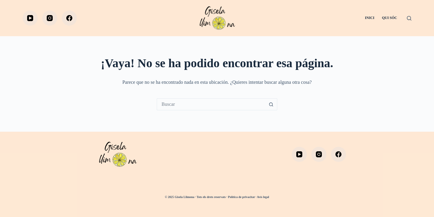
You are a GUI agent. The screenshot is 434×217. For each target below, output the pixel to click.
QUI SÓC (389, 18)
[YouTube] (30, 18)
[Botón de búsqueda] (271, 104)
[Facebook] (69, 18)
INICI (369, 18)
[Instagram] (49, 18)
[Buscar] (409, 18)
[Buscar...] (211, 104)
